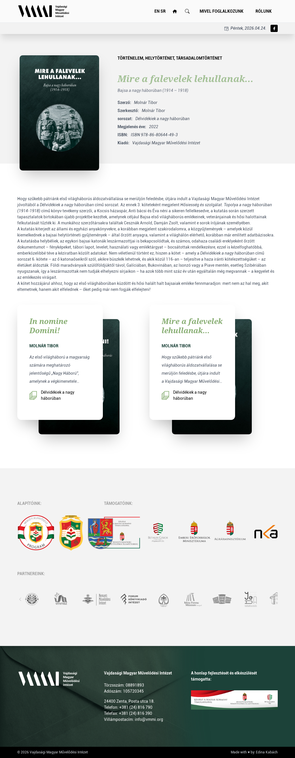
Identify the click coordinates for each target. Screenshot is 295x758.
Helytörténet (159, 58)
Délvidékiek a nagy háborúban (51, 395)
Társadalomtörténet (199, 58)
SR (163, 11)
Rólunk (264, 11)
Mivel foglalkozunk (221, 11)
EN (157, 11)
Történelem (130, 58)
